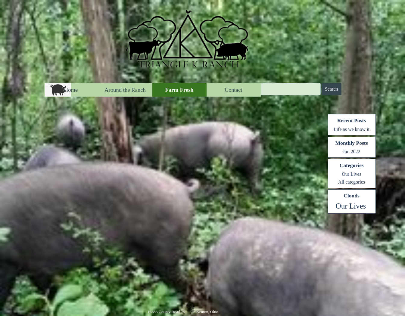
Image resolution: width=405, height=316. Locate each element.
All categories (351, 181)
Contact (233, 90)
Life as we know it (351, 129)
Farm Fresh (179, 90)
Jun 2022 (351, 151)
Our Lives (351, 174)
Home (71, 90)
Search (331, 88)
